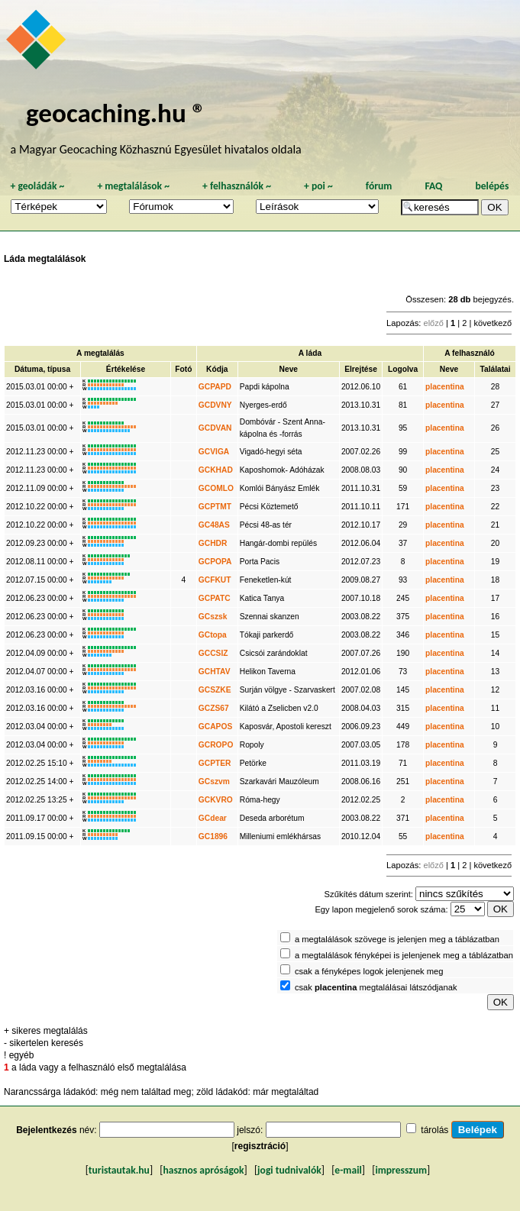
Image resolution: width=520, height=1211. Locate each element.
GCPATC (215, 598)
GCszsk (213, 616)
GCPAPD (215, 387)
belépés (492, 185)
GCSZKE (215, 690)
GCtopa (213, 635)
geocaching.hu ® (116, 112)
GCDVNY (215, 405)
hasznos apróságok (203, 1170)
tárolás (434, 1130)
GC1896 (213, 836)
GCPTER (215, 763)
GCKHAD (216, 470)
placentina (444, 387)
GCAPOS (215, 726)
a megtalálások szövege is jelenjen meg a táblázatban (397, 939)
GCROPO (216, 745)
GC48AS (214, 525)
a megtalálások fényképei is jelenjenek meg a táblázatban (404, 955)
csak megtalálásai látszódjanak (376, 987)
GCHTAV (215, 671)
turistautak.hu (119, 1170)
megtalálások (133, 185)
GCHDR (213, 543)
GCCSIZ (213, 653)
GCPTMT (215, 506)
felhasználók (236, 185)
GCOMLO (216, 488)
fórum (379, 185)
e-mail (347, 1170)
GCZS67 (214, 708)
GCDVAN (215, 428)
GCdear (213, 818)
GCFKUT (215, 580)
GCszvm (214, 781)
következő (492, 323)
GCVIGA (214, 451)
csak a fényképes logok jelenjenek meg (369, 971)
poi (318, 185)
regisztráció (260, 1146)
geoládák (37, 185)
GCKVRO (216, 800)
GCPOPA (215, 561)
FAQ (433, 185)
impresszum (401, 1170)
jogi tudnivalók (289, 1170)
